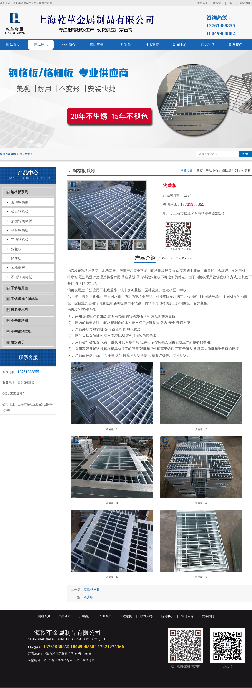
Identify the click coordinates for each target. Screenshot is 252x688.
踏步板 (16, 258)
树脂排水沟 (19, 310)
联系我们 (218, 3)
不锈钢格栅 (19, 320)
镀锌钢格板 (19, 212)
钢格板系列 (19, 192)
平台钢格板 (19, 230)
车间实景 (96, 44)
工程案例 (124, 44)
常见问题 (208, 44)
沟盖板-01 (112, 396)
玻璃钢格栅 (19, 202)
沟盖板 (16, 249)
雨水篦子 (18, 342)
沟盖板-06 (201, 544)
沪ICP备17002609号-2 (57, 660)
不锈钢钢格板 (21, 277)
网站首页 (13, 44)
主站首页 (202, 3)
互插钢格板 (19, 240)
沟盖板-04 (201, 470)
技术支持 (152, 44)
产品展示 (41, 44)
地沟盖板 (18, 268)
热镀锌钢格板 (21, 221)
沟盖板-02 (201, 396)
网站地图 (244, 3)
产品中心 (211, 170)
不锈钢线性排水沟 (24, 299)
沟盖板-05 (112, 544)
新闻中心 (180, 44)
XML (231, 3)
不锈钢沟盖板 (21, 331)
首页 (199, 170)
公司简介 (69, 44)
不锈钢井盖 (19, 288)
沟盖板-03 (112, 470)
